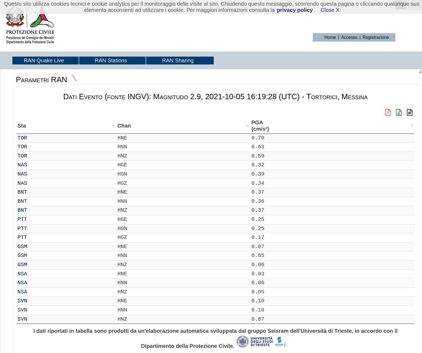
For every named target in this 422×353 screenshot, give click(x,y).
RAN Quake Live (44, 60)
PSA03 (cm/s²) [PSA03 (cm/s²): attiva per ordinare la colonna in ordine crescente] (334, 125)
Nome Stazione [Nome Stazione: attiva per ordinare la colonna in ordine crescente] (151, 126)
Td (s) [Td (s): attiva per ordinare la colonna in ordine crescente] (400, 125)
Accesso (349, 37)
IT (20, 138)
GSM (37, 246)
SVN (37, 300)
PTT (37, 219)
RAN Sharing (178, 60)
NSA (37, 273)
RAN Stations (111, 60)
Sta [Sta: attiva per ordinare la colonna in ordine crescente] (36, 126)
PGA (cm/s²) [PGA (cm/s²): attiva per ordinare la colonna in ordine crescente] (242, 125)
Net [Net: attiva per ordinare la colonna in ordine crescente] (21, 126)
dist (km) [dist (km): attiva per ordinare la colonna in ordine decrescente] (221, 125)
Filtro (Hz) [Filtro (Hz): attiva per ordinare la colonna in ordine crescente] (187, 125)
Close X (330, 10)
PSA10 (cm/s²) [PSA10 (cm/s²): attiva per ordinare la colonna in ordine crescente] (358, 125)
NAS (37, 165)
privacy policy (295, 10)
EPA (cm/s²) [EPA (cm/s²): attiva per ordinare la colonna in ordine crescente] (266, 125)
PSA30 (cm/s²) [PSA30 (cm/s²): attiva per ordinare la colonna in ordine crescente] (382, 125)
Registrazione (376, 37)
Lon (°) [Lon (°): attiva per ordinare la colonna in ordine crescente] (115, 126)
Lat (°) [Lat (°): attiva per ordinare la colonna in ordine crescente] (89, 126)
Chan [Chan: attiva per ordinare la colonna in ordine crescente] (53, 126)
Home (330, 37)
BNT (37, 192)
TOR (37, 138)
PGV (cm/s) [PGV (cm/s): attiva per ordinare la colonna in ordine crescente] (289, 125)
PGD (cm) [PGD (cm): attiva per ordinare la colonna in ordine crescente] (309, 125)
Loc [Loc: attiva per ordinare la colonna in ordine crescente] (71, 126)
